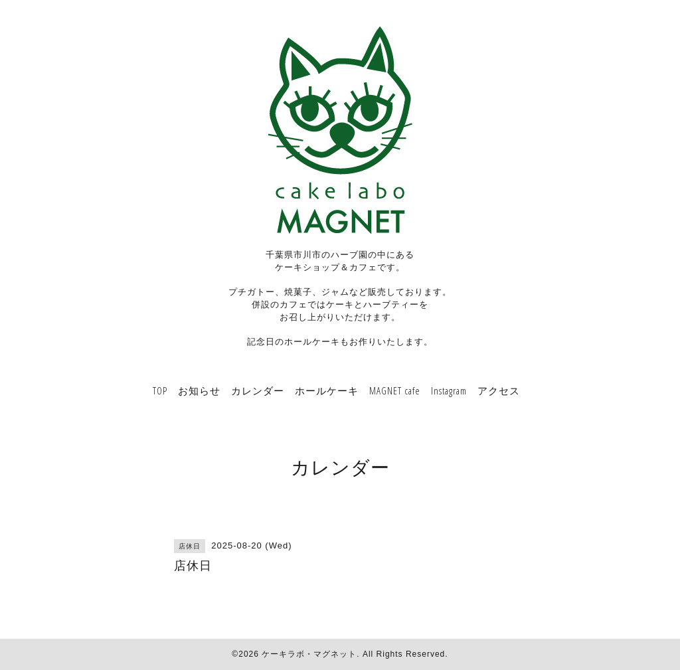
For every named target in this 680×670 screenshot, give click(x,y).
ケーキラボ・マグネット (309, 654)
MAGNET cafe (394, 390)
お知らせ (199, 390)
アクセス (498, 390)
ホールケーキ (327, 390)
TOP (160, 390)
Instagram (449, 390)
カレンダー (257, 390)
